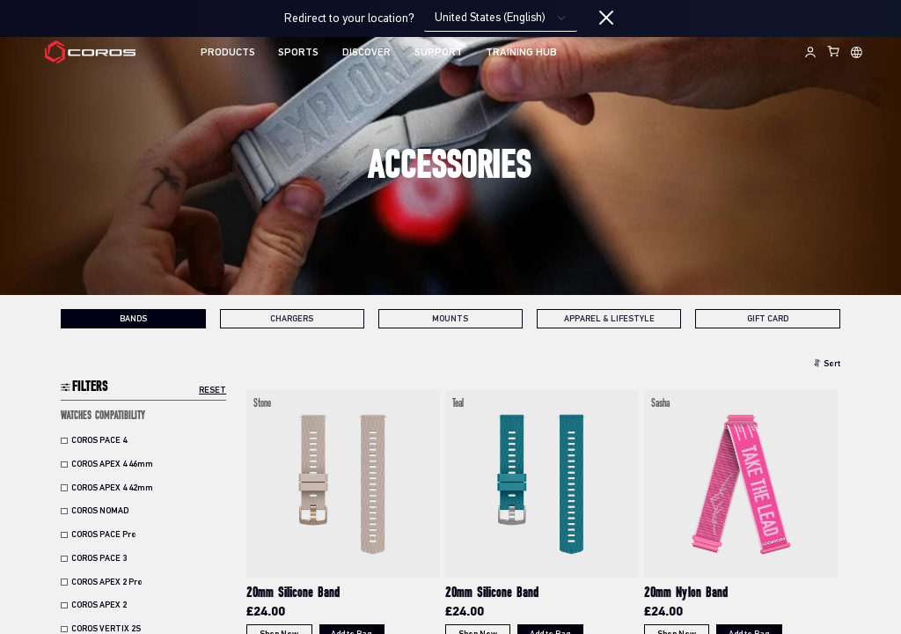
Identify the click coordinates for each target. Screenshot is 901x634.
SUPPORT (438, 53)
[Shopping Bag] (834, 51)
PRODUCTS (228, 53)
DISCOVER (366, 53)
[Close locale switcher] (606, 18)
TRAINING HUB (521, 53)
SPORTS (298, 53)
